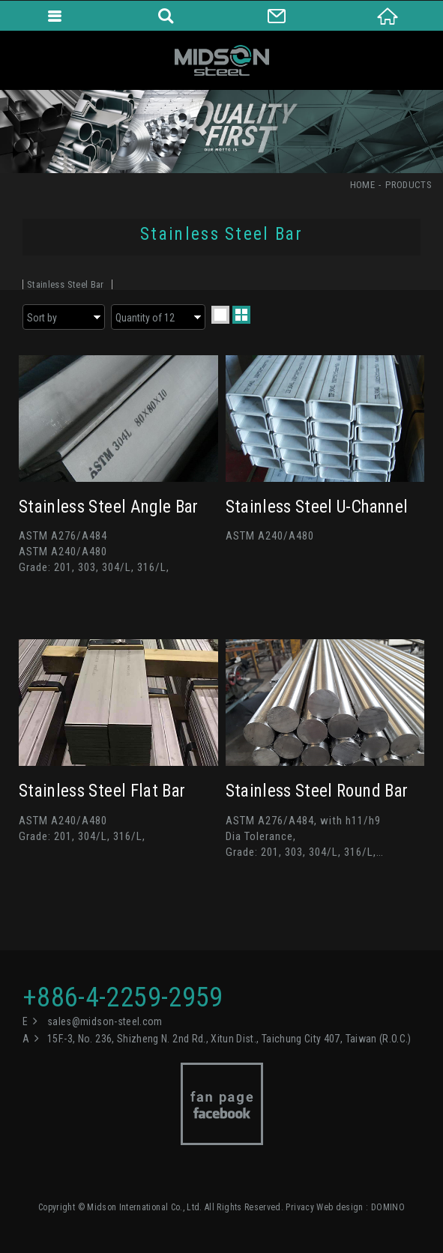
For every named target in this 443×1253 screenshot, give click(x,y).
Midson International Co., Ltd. (222, 59)
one (220, 315)
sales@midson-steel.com (105, 1021)
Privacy (299, 1207)
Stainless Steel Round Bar (325, 749)
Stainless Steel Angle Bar (118, 465)
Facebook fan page (222, 1104)
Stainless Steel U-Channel (325, 465)
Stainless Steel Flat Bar (118, 749)
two (241, 315)
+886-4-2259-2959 (122, 997)
